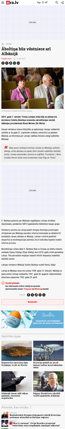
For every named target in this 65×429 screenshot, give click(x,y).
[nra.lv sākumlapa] (12, 2)
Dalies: (23, 295)
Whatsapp (39, 289)
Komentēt (32, 302)
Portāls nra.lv (6, 59)
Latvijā (8, 44)
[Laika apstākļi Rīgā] (42, 2)
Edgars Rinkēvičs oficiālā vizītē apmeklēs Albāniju (46, 394)
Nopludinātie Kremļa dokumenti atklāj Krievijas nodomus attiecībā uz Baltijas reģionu (35, 416)
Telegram (27, 289)
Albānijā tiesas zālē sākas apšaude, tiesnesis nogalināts (14, 395)
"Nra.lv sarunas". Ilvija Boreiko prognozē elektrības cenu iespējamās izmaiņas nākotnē (36, 424)
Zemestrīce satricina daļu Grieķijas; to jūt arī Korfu (14, 363)
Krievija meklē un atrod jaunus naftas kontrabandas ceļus (47, 365)
